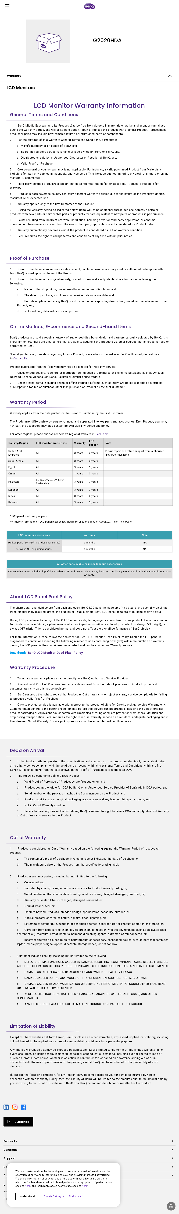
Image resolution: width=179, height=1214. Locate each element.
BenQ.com (102, 434)
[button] (171, 1206)
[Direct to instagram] (15, 1106)
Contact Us (20, 358)
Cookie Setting (54, 1196)
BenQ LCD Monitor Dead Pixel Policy (55, 652)
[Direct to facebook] (23, 1106)
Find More (76, 1196)
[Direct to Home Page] (89, 6)
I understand (27, 1196)
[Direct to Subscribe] (18, 1122)
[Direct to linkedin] (6, 1106)
